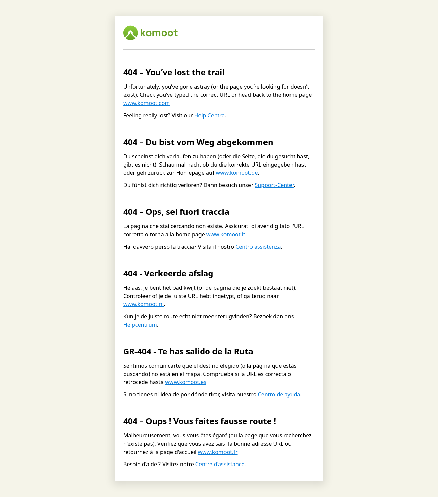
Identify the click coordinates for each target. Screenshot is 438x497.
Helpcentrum (140, 324)
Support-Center (274, 185)
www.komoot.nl (143, 304)
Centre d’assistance (220, 464)
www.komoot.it (225, 234)
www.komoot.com (146, 103)
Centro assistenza (258, 246)
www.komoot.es (185, 382)
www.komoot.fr (217, 452)
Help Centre (209, 115)
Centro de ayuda (279, 394)
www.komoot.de (237, 172)
